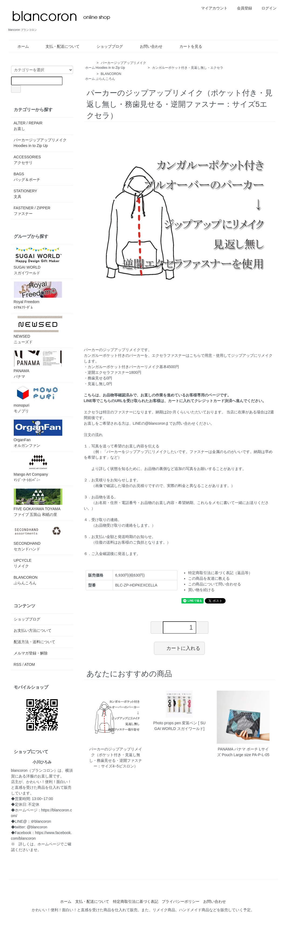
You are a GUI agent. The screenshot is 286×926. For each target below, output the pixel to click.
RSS (18, 664)
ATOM (29, 664)
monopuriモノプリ (38, 399)
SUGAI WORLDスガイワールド (38, 261)
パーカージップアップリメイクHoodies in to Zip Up (40, 143)
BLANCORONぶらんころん (26, 580)
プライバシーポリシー (180, 901)
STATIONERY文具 (25, 194)
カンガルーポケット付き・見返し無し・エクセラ (187, 68)
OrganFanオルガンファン (38, 434)
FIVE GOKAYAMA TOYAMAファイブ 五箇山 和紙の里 (38, 503)
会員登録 (241, 8)
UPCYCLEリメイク (23, 563)
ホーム (19, 46)
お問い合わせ (147, 46)
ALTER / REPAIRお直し (28, 126)
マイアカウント (211, 8)
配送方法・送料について (34, 642)
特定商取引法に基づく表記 (135, 901)
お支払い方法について (32, 630)
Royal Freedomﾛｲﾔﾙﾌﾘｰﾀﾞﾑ (38, 296)
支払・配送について (59, 46)
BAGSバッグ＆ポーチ (27, 177)
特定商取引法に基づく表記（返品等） (220, 573)
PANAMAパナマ (38, 365)
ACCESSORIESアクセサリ (27, 160)
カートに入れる (179, 648)
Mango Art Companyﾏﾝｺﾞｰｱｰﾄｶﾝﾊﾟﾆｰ (38, 468)
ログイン (266, 8)
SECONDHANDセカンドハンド (38, 537)
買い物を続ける (201, 590)
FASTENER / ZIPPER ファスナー (32, 211)
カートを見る (187, 46)
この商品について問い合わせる (214, 584)
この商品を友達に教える (209, 578)
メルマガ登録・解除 (31, 653)
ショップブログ (106, 46)
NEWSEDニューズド (38, 330)
